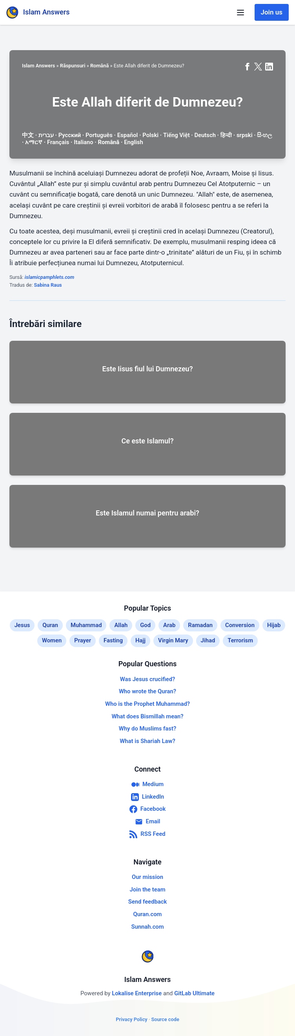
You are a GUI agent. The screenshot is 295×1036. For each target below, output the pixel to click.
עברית (46, 135)
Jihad (208, 640)
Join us (271, 12)
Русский (69, 135)
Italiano (83, 142)
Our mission (147, 877)
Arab (169, 625)
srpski (245, 135)
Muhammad (86, 625)
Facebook (147, 809)
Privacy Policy (132, 1019)
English (133, 142)
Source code (165, 1019)
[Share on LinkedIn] (269, 67)
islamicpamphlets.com (50, 277)
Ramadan (200, 625)
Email (147, 822)
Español (127, 135)
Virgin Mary (173, 640)
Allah (120, 625)
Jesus (22, 625)
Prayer (82, 640)
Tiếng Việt (176, 135)
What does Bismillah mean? (147, 716)
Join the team (147, 889)
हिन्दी (226, 135)
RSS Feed (147, 834)
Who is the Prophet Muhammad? (147, 703)
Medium (147, 784)
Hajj (140, 640)
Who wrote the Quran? (147, 691)
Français (58, 142)
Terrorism (240, 640)
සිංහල (264, 135)
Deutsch (204, 135)
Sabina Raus (48, 285)
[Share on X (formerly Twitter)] (258, 67)
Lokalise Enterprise (137, 993)
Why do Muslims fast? (147, 728)
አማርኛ (33, 142)
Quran (50, 625)
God (145, 625)
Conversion (240, 625)
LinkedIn (147, 797)
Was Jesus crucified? (147, 679)
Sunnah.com (147, 926)
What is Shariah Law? (147, 741)
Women (52, 640)
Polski (150, 135)
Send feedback (147, 901)
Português (99, 135)
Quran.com (147, 914)
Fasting (113, 640)
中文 (28, 135)
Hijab (273, 625)
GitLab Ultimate (194, 993)
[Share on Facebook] (247, 67)
